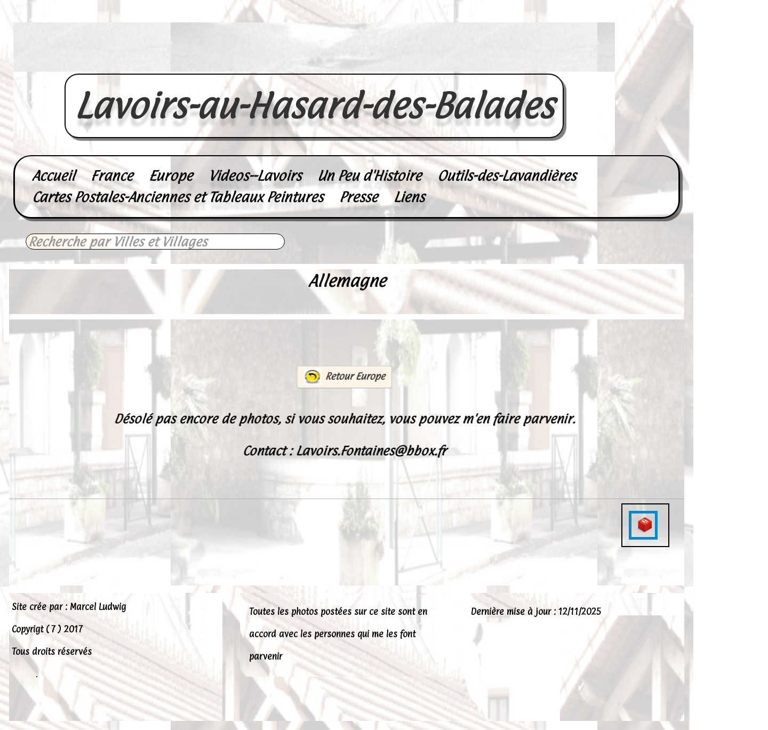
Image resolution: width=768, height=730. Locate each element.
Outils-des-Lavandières (506, 175)
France (112, 175)
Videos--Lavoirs (255, 175)
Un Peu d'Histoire (369, 175)
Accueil (53, 175)
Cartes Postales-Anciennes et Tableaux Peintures (177, 197)
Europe (171, 175)
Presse (358, 197)
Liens (409, 197)
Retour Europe (344, 377)
